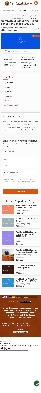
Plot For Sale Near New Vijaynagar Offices (26, 267)
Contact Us (30, 315)
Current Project (24, 310)
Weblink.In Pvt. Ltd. (27, 325)
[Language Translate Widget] (26, 297)
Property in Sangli (18, 16)
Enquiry (13, 317)
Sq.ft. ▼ (11, 65)
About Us (14, 308)
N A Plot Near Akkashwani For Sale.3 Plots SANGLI (27, 280)
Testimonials (18, 315)
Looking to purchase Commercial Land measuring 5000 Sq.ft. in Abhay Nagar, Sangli (20, 181)
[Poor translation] (7, 348)
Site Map (22, 317)
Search (22, 11)
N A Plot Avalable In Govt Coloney (27, 220)
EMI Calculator (22, 313)
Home (8, 16)
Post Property (26, 308)
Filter (35, 11)
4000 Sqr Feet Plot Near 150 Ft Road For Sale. (26, 207)
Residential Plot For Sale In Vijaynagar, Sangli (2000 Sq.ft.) (26, 234)
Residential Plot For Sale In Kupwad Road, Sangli (26, 251)
